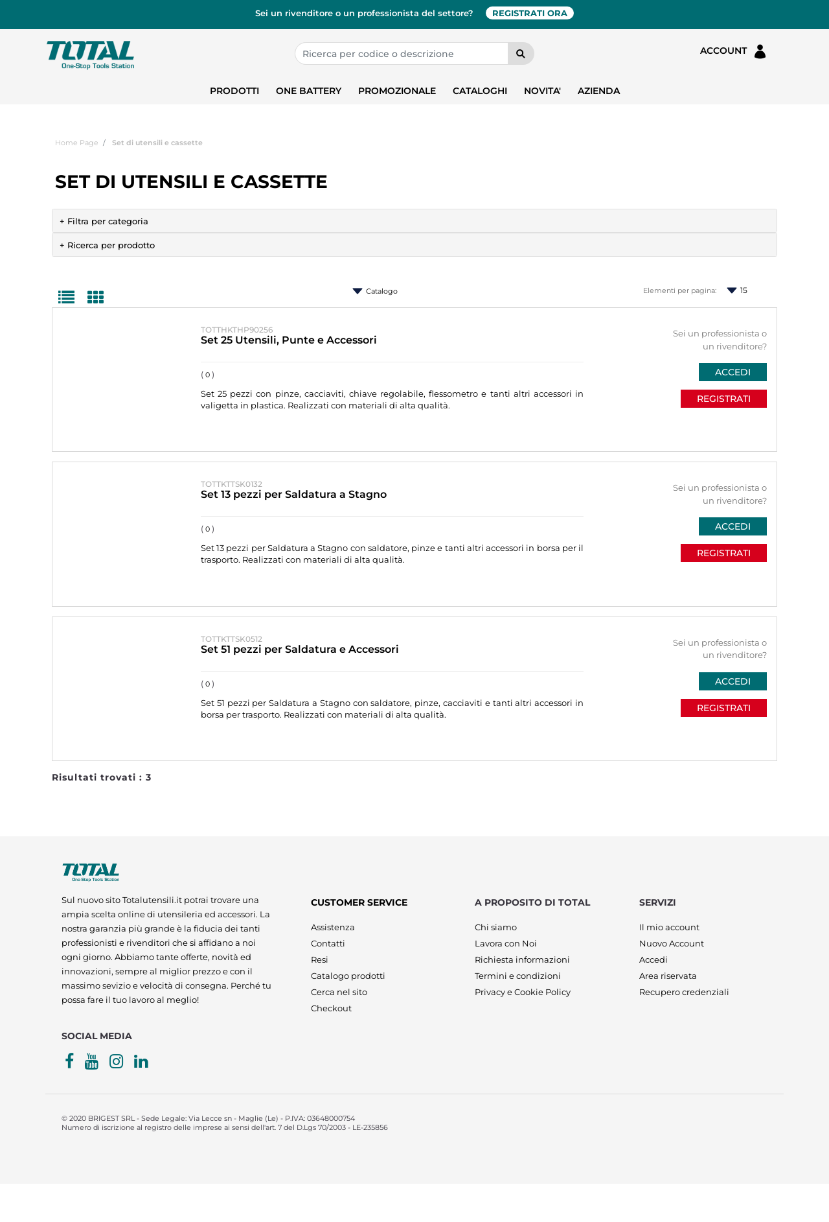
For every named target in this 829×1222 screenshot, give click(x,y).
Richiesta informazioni (522, 959)
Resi (319, 959)
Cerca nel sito (339, 992)
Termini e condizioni (518, 975)
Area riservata (668, 975)
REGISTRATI (724, 399)
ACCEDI (733, 372)
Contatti (328, 943)
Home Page (76, 142)
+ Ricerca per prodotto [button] (107, 245)
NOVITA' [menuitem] (542, 91)
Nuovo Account (671, 943)
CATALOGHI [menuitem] (480, 91)
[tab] (414, 220)
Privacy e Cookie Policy (523, 992)
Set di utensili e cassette (157, 142)
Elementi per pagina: (679, 290)
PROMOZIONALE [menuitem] (397, 91)
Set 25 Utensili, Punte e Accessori (289, 340)
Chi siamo (496, 927)
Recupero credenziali (684, 992)
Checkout (331, 1008)
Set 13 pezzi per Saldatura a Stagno (294, 494)
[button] (521, 53)
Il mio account (669, 927)
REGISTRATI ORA (529, 13)
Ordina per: (343, 291)
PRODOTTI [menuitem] (234, 91)
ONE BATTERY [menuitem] (308, 91)
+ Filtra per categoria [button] (104, 221)
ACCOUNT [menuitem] (734, 51)
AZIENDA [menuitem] (599, 91)
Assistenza (333, 927)
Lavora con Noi (506, 943)
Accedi (653, 959)
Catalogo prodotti (348, 975)
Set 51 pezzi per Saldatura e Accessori (300, 649)
